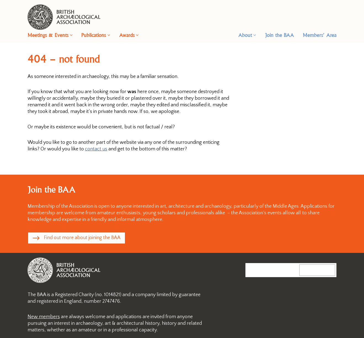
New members (44, 317)
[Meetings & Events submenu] (71, 34)
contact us (96, 149)
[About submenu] (254, 34)
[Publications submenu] (108, 34)
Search (322, 270)
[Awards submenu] (137, 34)
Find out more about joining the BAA (82, 237)
